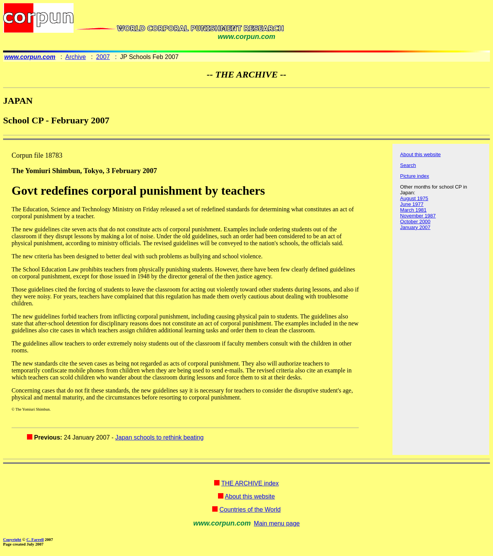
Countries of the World (250, 509)
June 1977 (412, 204)
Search (408, 165)
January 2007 (415, 227)
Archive (75, 57)
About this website (420, 154)
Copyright (12, 539)
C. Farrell (35, 539)
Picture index (414, 176)
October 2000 (415, 221)
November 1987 (418, 216)
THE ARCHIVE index (249, 483)
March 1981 (413, 210)
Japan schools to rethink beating (159, 437)
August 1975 (414, 198)
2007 (103, 57)
